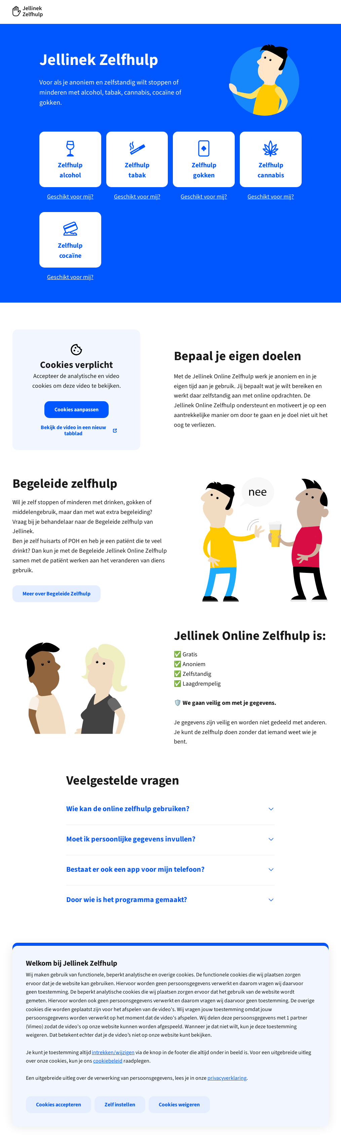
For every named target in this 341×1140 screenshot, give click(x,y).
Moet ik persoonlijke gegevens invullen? (170, 839)
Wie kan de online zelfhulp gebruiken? (170, 808)
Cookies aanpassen (76, 409)
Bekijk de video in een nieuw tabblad (73, 430)
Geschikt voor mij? (70, 197)
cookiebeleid (107, 1091)
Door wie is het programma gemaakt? (170, 899)
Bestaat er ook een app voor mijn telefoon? (170, 869)
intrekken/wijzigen (113, 1082)
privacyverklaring (227, 1108)
